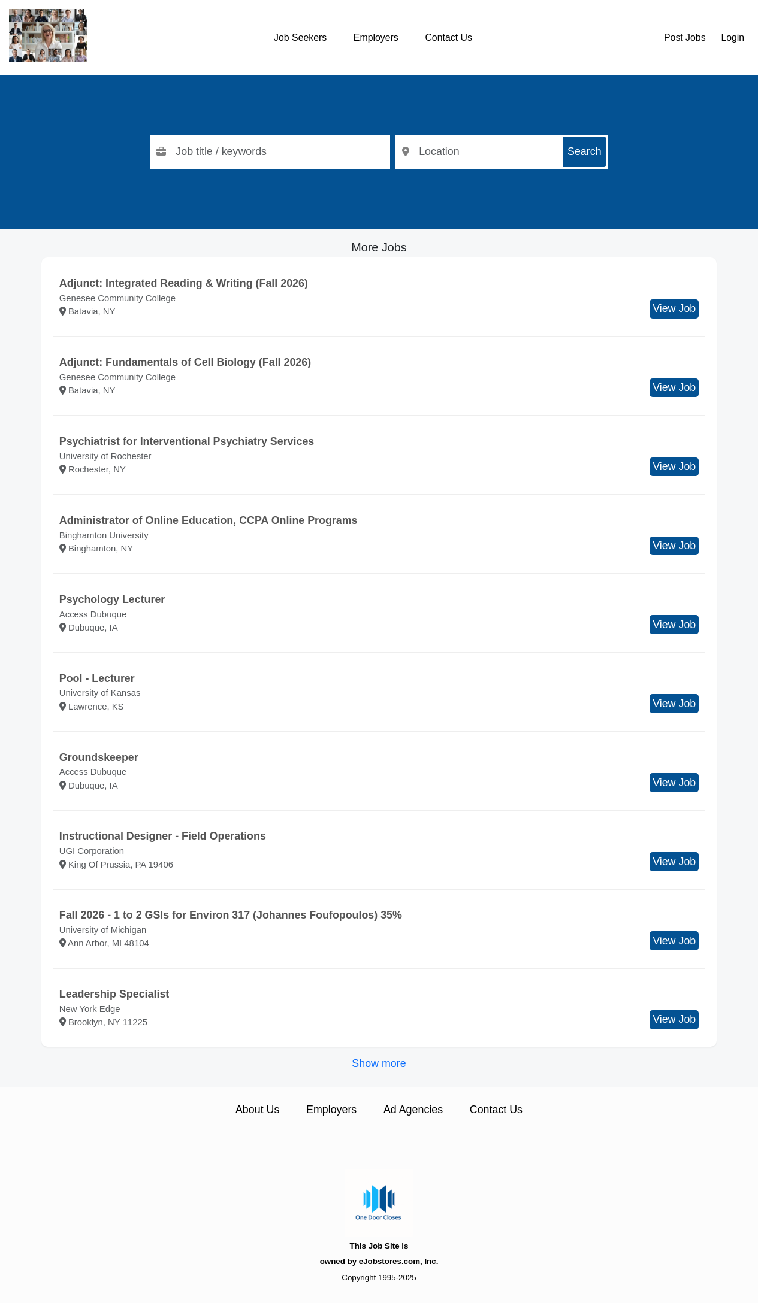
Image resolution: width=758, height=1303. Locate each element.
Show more (379, 1063)
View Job (674, 308)
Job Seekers (300, 37)
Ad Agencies (413, 1110)
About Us (257, 1110)
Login (732, 37)
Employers (376, 37)
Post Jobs (685, 37)
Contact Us (448, 37)
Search (584, 151)
